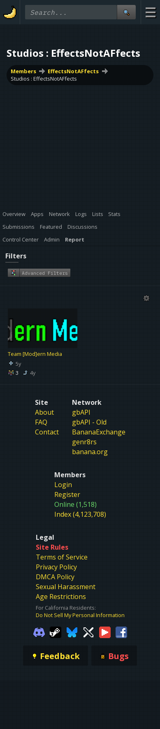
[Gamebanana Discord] (39, 631)
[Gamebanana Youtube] (104, 631)
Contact (47, 431)
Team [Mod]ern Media (35, 354)
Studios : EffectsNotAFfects (44, 78)
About (44, 412)
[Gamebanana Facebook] (121, 631)
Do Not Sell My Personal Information (80, 615)
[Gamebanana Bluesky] (72, 631)
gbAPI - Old (89, 422)
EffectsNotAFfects (73, 71)
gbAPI (81, 412)
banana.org (90, 451)
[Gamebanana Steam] (55, 631)
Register (67, 494)
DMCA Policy (55, 576)
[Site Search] (126, 12)
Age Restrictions (61, 596)
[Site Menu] (150, 12)
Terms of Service (62, 557)
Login (63, 484)
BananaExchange (98, 431)
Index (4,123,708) (80, 514)
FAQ (41, 422)
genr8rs (84, 441)
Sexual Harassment (65, 586)
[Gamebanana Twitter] (88, 631)
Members (23, 71)
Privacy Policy (56, 566)
